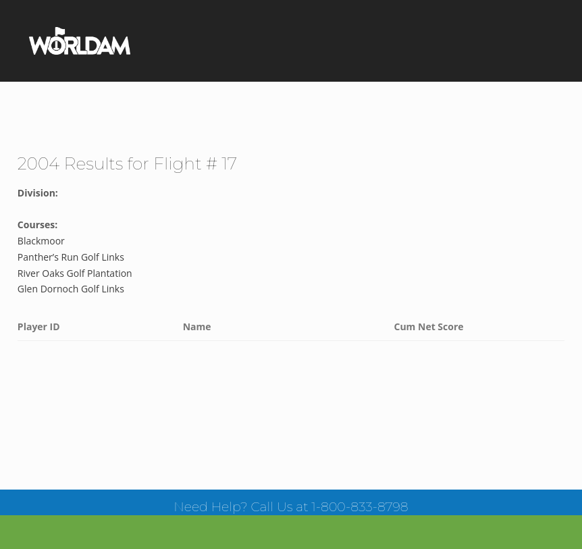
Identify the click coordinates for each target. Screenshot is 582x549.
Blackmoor (41, 240)
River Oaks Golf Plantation (75, 273)
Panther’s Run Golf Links (71, 257)
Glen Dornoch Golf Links (71, 288)
